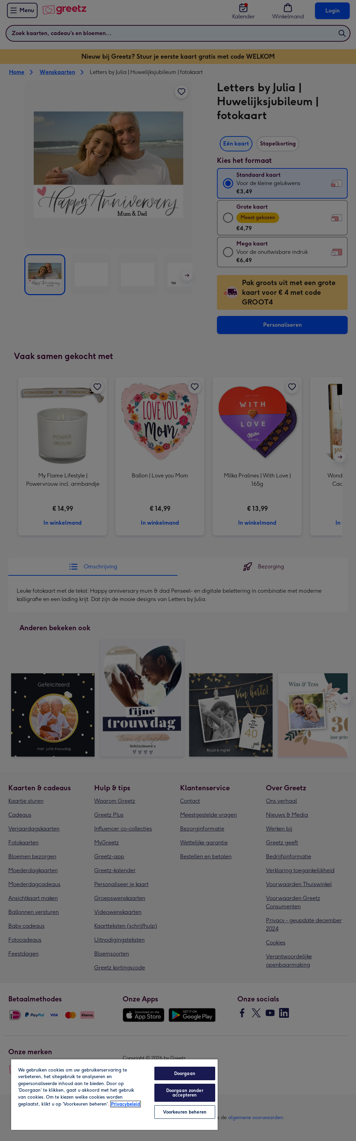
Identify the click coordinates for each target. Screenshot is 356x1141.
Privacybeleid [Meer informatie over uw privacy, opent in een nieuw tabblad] (125, 1104)
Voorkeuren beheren (185, 1112)
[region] (114, 1094)
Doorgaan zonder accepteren (184, 1093)
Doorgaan (184, 1073)
